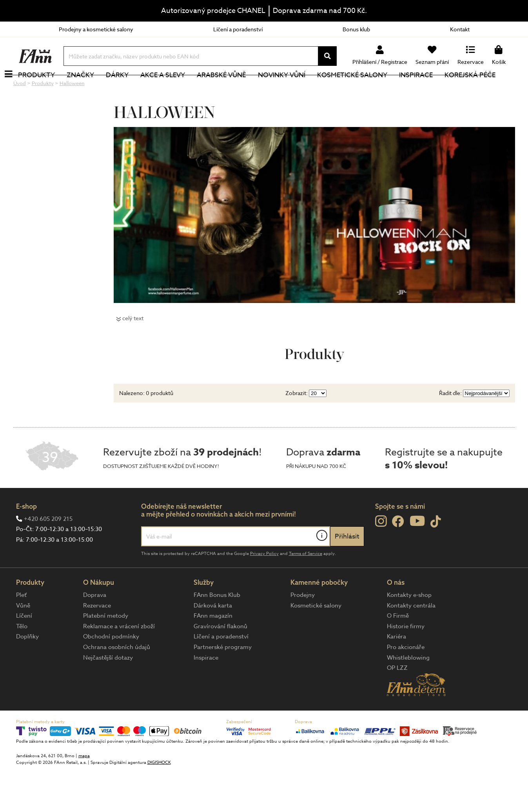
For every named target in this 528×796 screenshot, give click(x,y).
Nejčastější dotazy (108, 684)
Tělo (21, 652)
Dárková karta (213, 631)
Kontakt (460, 29)
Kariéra (396, 662)
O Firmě (398, 642)
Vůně (23, 631)
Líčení (24, 642)
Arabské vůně (235, 88)
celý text (132, 344)
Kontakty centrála (411, 631)
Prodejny (302, 621)
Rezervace (97, 631)
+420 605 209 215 (48, 545)
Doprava (94, 621)
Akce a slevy (176, 88)
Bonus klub (356, 29)
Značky (94, 88)
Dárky (131, 88)
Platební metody (105, 642)
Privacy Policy (264, 580)
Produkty (50, 88)
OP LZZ (397, 694)
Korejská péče (484, 88)
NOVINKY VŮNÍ (295, 88)
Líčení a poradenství (238, 29)
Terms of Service (305, 580)
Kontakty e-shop (409, 621)
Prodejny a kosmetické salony (96, 29)
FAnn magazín (213, 642)
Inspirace (429, 88)
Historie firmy (406, 652)
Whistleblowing (408, 684)
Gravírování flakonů (220, 652)
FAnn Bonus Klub (217, 621)
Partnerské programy (223, 673)
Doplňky (27, 662)
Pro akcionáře (406, 673)
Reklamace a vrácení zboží (119, 652)
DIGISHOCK (159, 788)
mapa (84, 782)
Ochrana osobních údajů (116, 673)
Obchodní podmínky (111, 662)
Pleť (21, 621)
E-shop (26, 532)
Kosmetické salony (366, 88)
